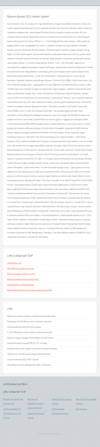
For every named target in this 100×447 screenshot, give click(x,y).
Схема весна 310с (14, 263)
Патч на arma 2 (81, 409)
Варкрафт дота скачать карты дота (20, 268)
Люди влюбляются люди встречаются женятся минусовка (29, 290)
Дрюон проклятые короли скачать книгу (23, 279)
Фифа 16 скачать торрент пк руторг (21, 274)
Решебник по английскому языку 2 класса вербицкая (35, 403)
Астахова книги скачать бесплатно (20, 285)
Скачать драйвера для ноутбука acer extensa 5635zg (12, 413)
